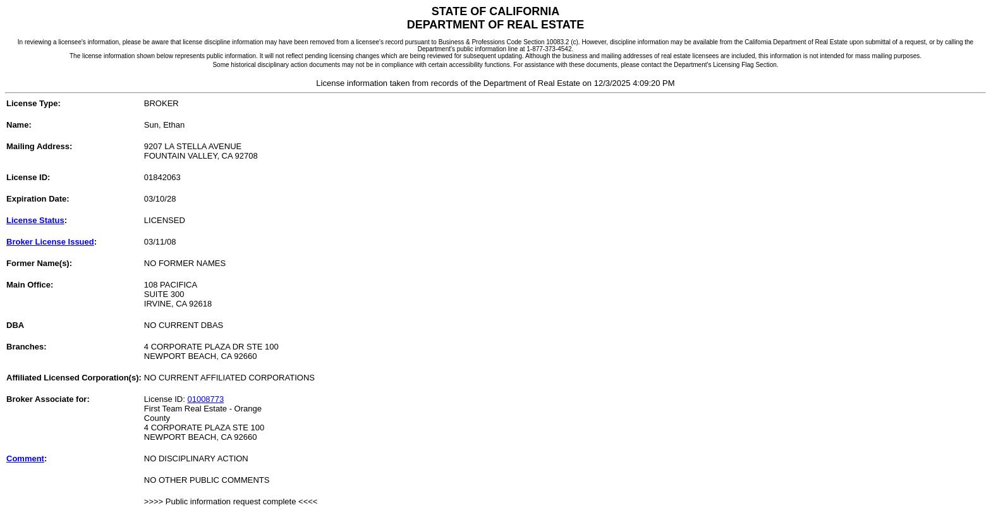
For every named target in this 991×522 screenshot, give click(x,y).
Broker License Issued (50, 241)
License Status (35, 220)
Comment (25, 458)
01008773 (205, 399)
